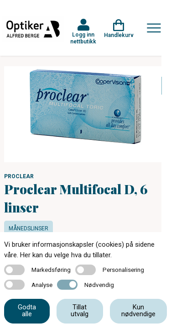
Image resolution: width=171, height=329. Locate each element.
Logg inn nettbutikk (83, 38)
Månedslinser (28, 228)
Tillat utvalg (79, 310)
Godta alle (27, 310)
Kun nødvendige (138, 310)
